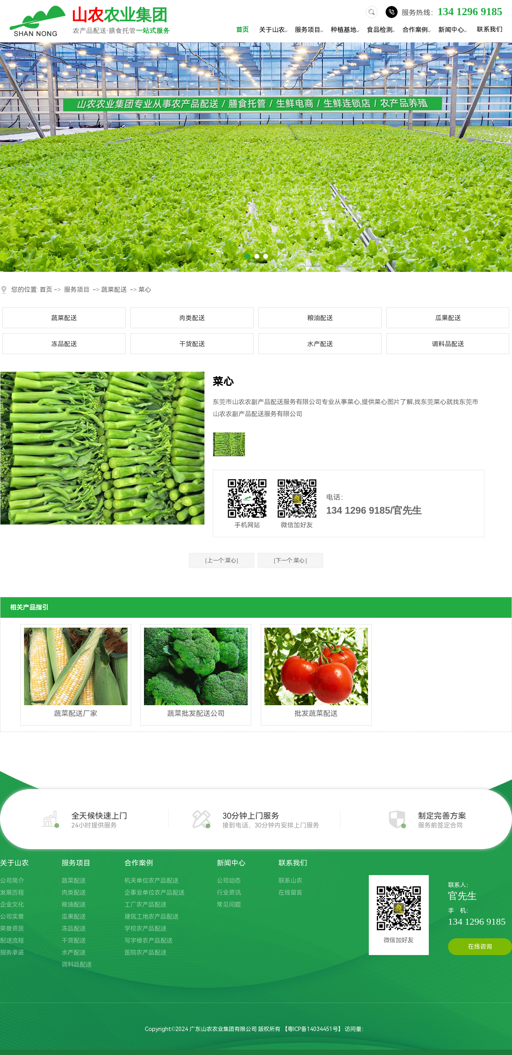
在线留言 (290, 892)
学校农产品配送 (145, 928)
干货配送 (192, 344)
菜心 (144, 289)
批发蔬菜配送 (316, 713)
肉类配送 (192, 318)
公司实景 (12, 916)
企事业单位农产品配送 (154, 892)
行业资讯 (229, 892)
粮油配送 (320, 318)
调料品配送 (448, 344)
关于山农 (274, 30)
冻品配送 (64, 344)
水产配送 (320, 344)
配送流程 (12, 940)
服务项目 (310, 30)
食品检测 (382, 30)
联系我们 (489, 29)
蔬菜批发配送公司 (196, 713)
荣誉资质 (12, 928)
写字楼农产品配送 (148, 940)
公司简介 (12, 880)
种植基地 (346, 30)
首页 (242, 30)
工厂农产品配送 (145, 904)
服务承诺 (12, 952)
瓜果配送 (448, 318)
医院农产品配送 (145, 952)
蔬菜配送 (114, 289)
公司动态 (229, 880)
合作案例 (417, 30)
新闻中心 (453, 30)
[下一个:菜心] (290, 560)
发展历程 (12, 892)
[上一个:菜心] (221, 560)
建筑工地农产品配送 (151, 916)
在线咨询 (480, 946)
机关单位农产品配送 (151, 880)
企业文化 (12, 904)
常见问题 (229, 904)
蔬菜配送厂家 (75, 713)
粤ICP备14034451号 (313, 1029)
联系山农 (290, 880)
